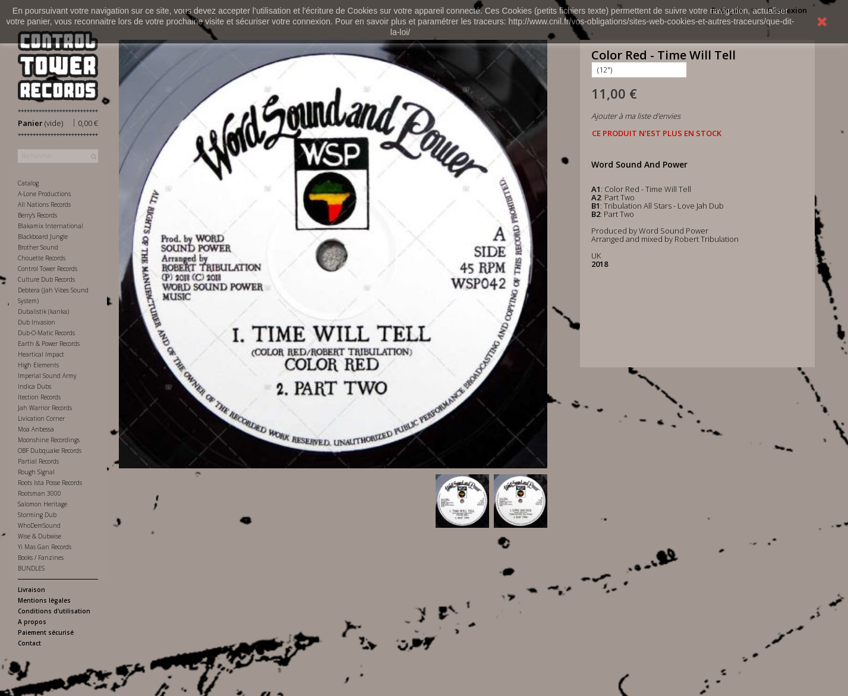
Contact (29, 643)
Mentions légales (44, 600)
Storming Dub (37, 515)
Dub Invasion (36, 322)
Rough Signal (36, 472)
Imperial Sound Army (47, 375)
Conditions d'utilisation (54, 611)
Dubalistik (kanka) (43, 311)
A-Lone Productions (44, 194)
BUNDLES (31, 568)
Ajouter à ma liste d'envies (635, 116)
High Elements (38, 365)
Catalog (28, 183)
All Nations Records (44, 204)
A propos (32, 622)
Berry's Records (37, 215)
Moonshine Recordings (49, 440)
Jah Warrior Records (45, 408)
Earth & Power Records (49, 343)
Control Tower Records (47, 268)
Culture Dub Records (46, 279)
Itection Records (39, 397)
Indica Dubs (34, 386)
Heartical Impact (41, 354)
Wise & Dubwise (39, 536)
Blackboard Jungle (43, 236)
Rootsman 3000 (39, 493)
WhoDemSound (39, 525)
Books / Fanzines (41, 557)
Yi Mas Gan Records (44, 547)
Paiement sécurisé (46, 632)
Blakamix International (50, 226)
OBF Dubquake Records (49, 450)
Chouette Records (41, 258)
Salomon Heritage (42, 504)
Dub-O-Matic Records (46, 333)
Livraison (31, 589)
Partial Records (38, 461)
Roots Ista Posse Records (50, 482)
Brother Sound (38, 247)
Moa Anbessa (36, 429)
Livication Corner (41, 418)
